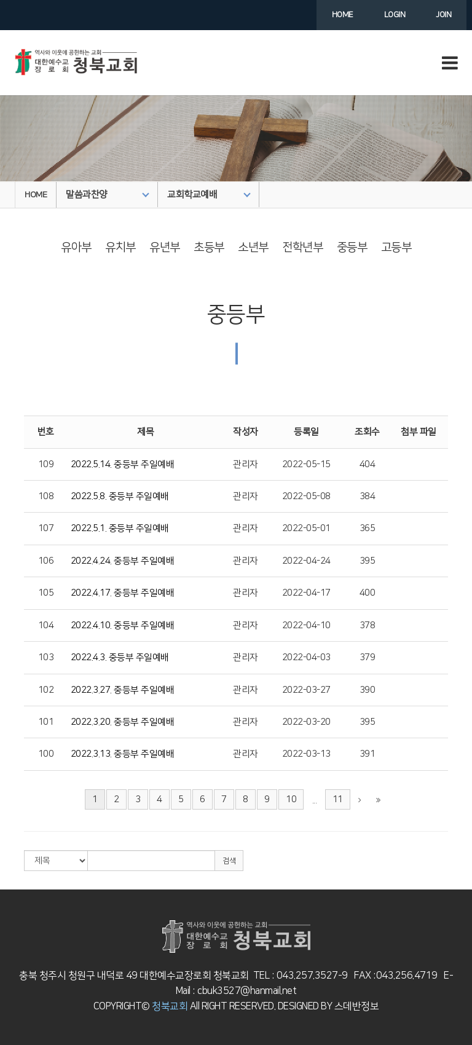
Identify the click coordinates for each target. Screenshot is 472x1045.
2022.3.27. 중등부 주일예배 (123, 690)
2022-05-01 (306, 528)
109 (46, 464)
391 (368, 754)
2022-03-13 (306, 754)
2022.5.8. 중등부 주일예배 (120, 496)
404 (368, 464)
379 (368, 657)
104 (46, 625)
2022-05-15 (306, 464)
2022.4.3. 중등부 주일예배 (120, 657)
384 (368, 496)
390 (368, 690)
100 (46, 754)
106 (46, 561)
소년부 (253, 247)
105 (46, 593)
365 (368, 528)
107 (46, 528)
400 (368, 593)
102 (46, 690)
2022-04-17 (306, 593)
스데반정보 (355, 1006)
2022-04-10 (306, 625)
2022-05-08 (306, 496)
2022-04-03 (306, 657)
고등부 (396, 247)
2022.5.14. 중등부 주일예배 (123, 464)
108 (46, 496)
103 (46, 657)
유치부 (120, 247)
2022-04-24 (306, 561)
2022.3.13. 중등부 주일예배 (123, 754)
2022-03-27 (306, 690)
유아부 (76, 247)
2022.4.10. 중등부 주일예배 (123, 625)
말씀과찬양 (107, 194)
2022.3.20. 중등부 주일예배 (123, 722)
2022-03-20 (306, 722)
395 (368, 561)
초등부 (209, 247)
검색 (228, 861)
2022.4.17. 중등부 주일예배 (123, 593)
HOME (36, 195)
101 (46, 722)
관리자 (245, 464)
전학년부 (302, 247)
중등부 (352, 247)
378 (368, 625)
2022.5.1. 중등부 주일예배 (120, 528)
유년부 (164, 247)
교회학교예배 (209, 194)
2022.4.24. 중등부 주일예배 (123, 561)
